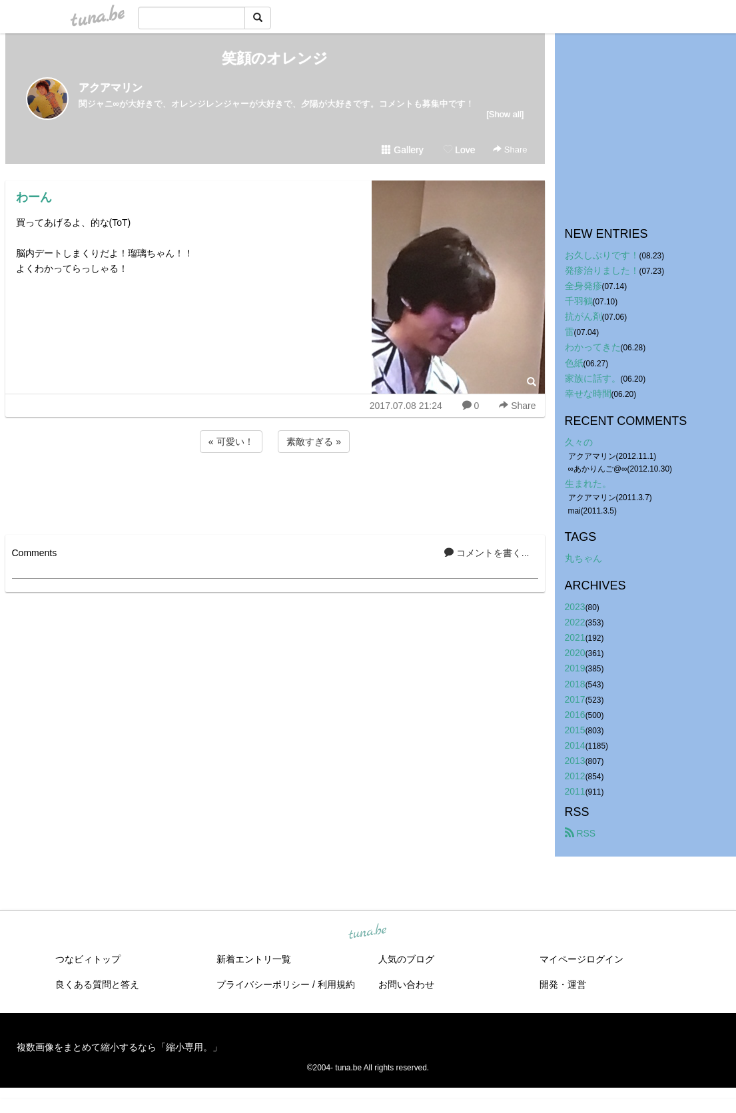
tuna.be (367, 932)
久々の (579, 442)
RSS (580, 833)
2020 (575, 652)
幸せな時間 (588, 393)
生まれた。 (588, 483)
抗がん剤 (583, 316)
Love (459, 150)
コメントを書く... (487, 553)
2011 (575, 791)
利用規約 (336, 984)
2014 (575, 745)
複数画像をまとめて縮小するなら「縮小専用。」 (119, 1047)
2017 (575, 699)
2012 (575, 776)
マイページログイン (581, 959)
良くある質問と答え (97, 984)
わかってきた (593, 347)
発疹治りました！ (602, 270)
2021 (575, 637)
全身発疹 (583, 285)
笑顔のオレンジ (275, 58)
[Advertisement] (275, 492)
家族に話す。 (593, 378)
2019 (575, 668)
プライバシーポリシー (263, 984)
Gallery (402, 150)
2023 (575, 606)
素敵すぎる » (313, 441)
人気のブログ (406, 959)
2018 (575, 684)
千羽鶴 (579, 301)
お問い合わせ (406, 984)
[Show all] (505, 114)
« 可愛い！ (231, 441)
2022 (575, 622)
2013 (575, 760)
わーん (34, 197)
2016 (575, 714)
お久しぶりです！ (602, 255)
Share (510, 150)
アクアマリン (111, 87)
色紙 (574, 363)
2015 (575, 730)
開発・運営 (563, 984)
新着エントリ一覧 (253, 959)
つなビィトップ (88, 959)
